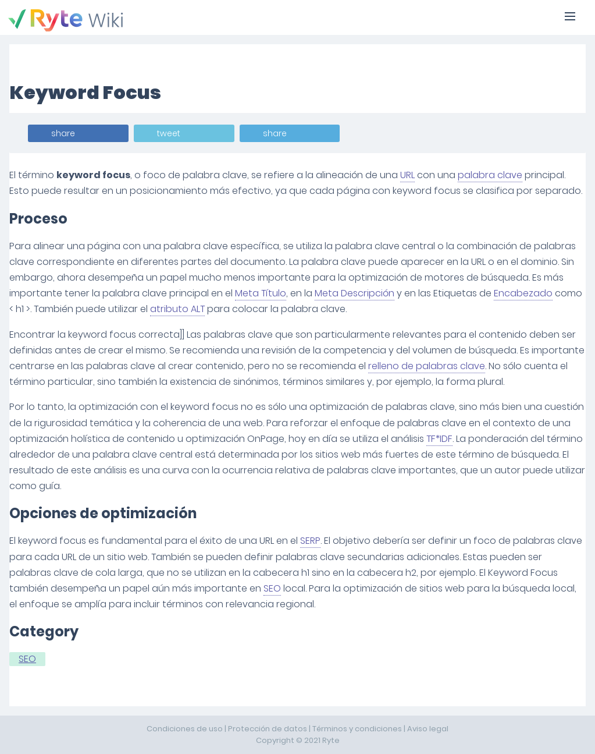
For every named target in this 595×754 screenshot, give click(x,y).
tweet (168, 133)
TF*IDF (439, 438)
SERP (310, 540)
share (63, 133)
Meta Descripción (354, 293)
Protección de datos (267, 728)
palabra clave (490, 175)
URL (407, 175)
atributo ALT (177, 309)
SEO (272, 588)
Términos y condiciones (357, 728)
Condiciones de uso (185, 728)
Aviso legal (427, 728)
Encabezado (523, 293)
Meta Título (260, 293)
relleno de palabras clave (426, 366)
